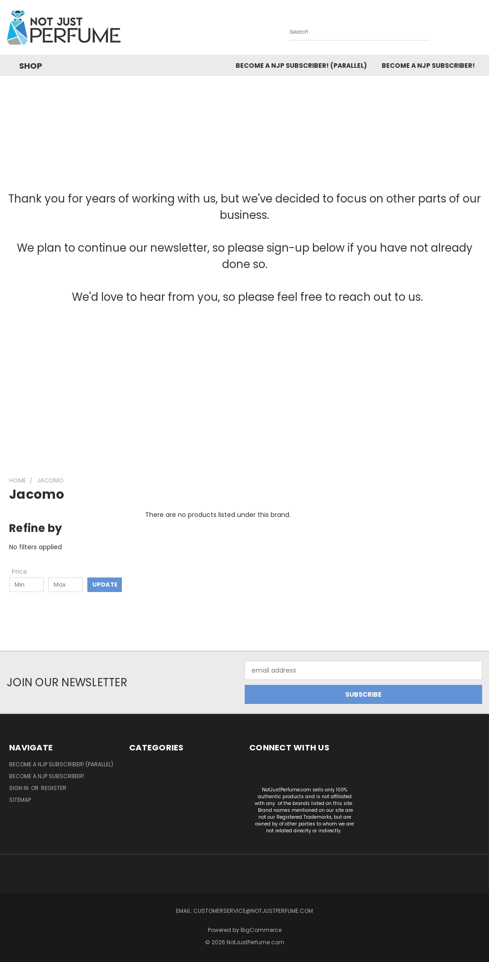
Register (53, 788)
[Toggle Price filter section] (24, 571)
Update (104, 584)
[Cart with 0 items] (479, 29)
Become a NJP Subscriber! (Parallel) (301, 65)
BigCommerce (261, 930)
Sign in (19, 788)
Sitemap (20, 800)
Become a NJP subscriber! (428, 65)
